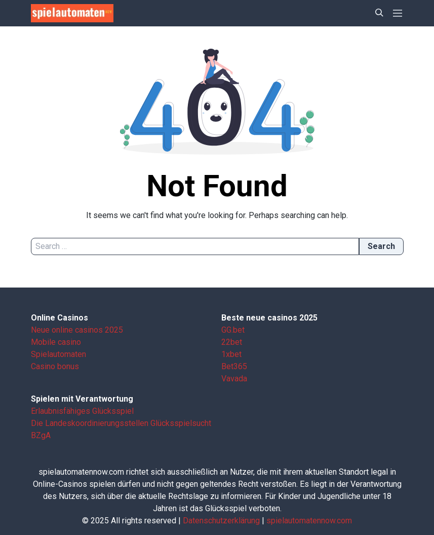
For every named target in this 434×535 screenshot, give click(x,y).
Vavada (234, 378)
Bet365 (234, 366)
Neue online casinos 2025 (77, 330)
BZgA (41, 435)
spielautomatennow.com (309, 520)
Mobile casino (56, 342)
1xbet (231, 354)
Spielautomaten (58, 354)
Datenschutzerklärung (221, 520)
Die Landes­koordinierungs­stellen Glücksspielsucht (121, 423)
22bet (231, 342)
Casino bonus (55, 366)
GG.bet (233, 330)
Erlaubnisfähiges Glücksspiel (82, 411)
